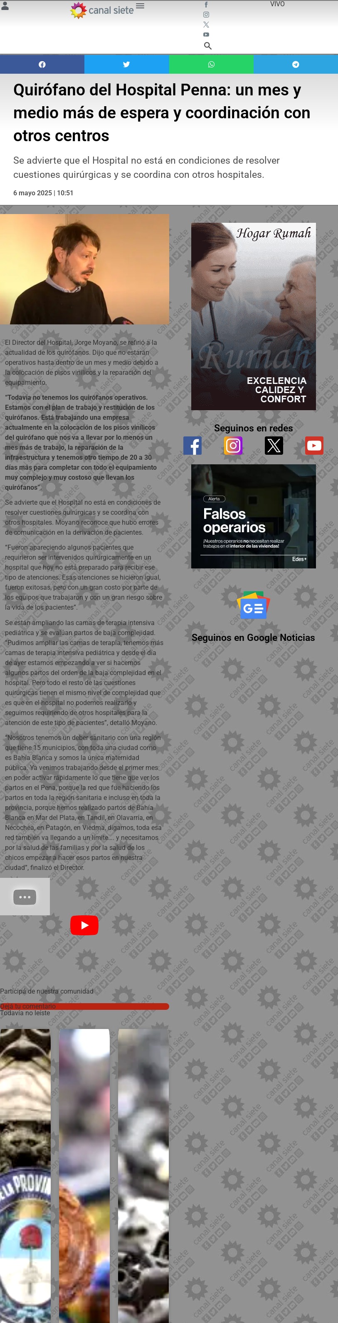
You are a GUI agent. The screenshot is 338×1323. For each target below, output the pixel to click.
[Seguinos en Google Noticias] (253, 603)
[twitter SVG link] (207, 26)
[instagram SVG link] (207, 16)
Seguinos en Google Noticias (253, 636)
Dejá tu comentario (28, 1006)
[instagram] (233, 445)
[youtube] (314, 445)
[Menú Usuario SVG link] (5, 7)
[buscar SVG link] (208, 47)
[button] (42, 64)
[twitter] (273, 445)
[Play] (84, 925)
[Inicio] (102, 10)
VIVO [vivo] (277, 4)
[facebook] (192, 445)
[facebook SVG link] (207, 6)
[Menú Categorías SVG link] (140, 7)
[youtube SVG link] (207, 36)
